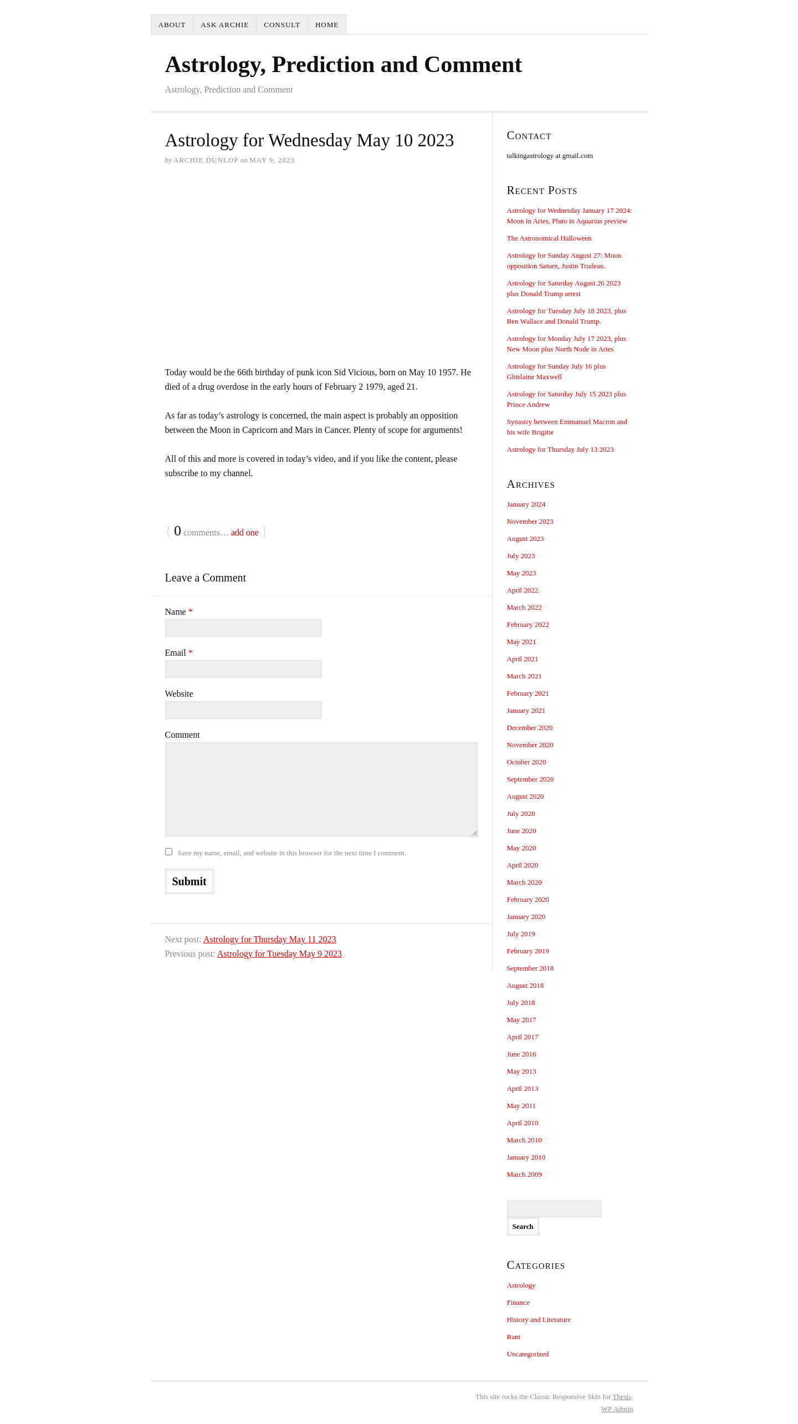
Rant (514, 1337)
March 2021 (524, 676)
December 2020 (530, 727)
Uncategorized (528, 1354)
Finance (518, 1302)
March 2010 (524, 1140)
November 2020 (530, 745)
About (172, 25)
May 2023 (521, 573)
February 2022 (528, 624)
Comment (182, 734)
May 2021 (521, 641)
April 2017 (523, 1037)
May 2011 (521, 1105)
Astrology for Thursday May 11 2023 (269, 939)
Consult (282, 25)
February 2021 (528, 693)
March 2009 (524, 1174)
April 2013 (523, 1088)
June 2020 (521, 830)
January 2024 (526, 504)
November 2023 (530, 521)
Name (179, 611)
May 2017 (521, 1019)
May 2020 (521, 848)
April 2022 (523, 590)
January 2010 (526, 1157)
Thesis (621, 1396)
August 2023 (525, 538)
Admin (617, 1409)
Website (179, 693)
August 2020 (525, 796)
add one (245, 532)
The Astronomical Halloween (549, 238)
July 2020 (521, 813)
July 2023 (521, 556)
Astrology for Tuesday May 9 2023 (279, 953)
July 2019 (521, 934)
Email (179, 652)
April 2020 (523, 865)
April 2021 (523, 659)
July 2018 (521, 1002)
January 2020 (526, 916)
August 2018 (525, 985)
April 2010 (523, 1123)
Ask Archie (225, 25)
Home (327, 25)
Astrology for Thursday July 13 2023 (560, 449)
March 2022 (524, 607)
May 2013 (521, 1071)
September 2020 (530, 779)
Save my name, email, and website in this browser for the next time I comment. (292, 853)
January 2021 (526, 710)
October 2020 (526, 762)
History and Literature (539, 1319)
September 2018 (530, 968)
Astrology (521, 1285)
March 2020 (524, 882)
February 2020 (528, 899)
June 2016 (521, 1054)
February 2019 (528, 951)
